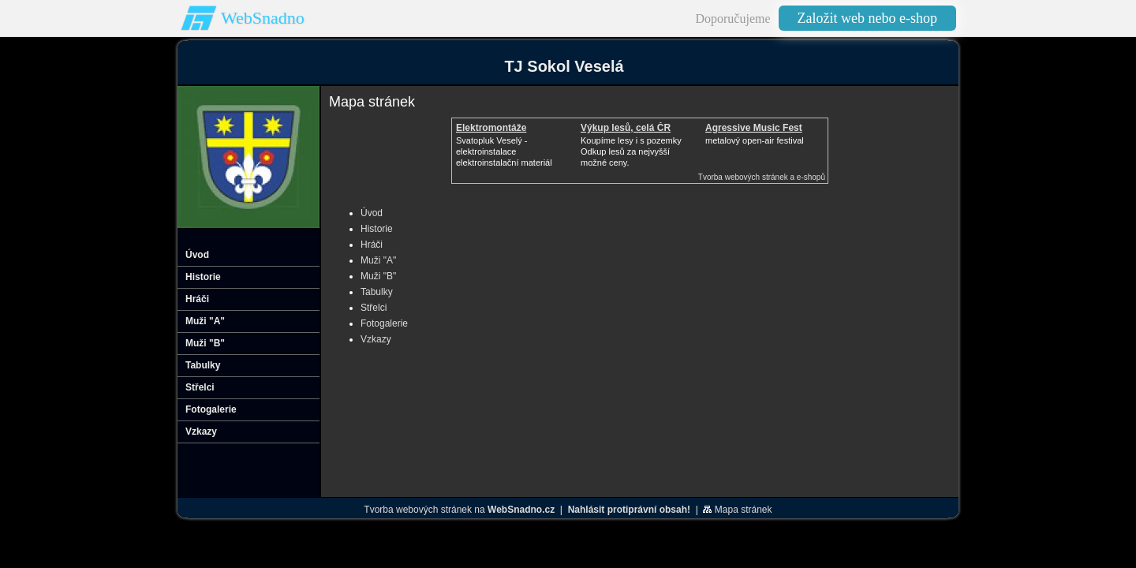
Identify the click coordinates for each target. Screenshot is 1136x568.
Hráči (372, 244)
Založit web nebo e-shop (867, 18)
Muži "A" (378, 260)
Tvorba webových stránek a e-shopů (761, 177)
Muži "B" (378, 276)
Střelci (374, 307)
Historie (377, 228)
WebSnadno (263, 18)
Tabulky (377, 291)
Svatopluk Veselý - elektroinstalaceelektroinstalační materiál (504, 151)
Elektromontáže (491, 127)
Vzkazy (376, 339)
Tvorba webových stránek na (459, 509)
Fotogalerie (384, 323)
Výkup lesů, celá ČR (626, 127)
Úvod (372, 213)
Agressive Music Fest (753, 127)
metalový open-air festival (754, 140)
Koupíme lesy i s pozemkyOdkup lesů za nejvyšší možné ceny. (631, 151)
